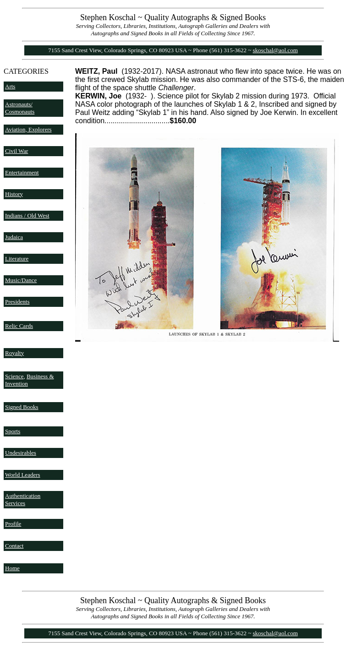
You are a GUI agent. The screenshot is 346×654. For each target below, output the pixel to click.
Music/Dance (21, 280)
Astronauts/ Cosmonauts (19, 108)
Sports (12, 431)
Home (12, 568)
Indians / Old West (27, 215)
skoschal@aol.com (275, 50)
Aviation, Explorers (28, 129)
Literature (16, 258)
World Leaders (22, 474)
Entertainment (22, 172)
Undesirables (20, 452)
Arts (10, 86)
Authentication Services (22, 499)
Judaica (14, 237)
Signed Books (21, 406)
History (14, 194)
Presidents (17, 301)
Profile (13, 523)
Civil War (16, 150)
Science (14, 376)
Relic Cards (19, 325)
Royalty (14, 352)
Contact (14, 545)
